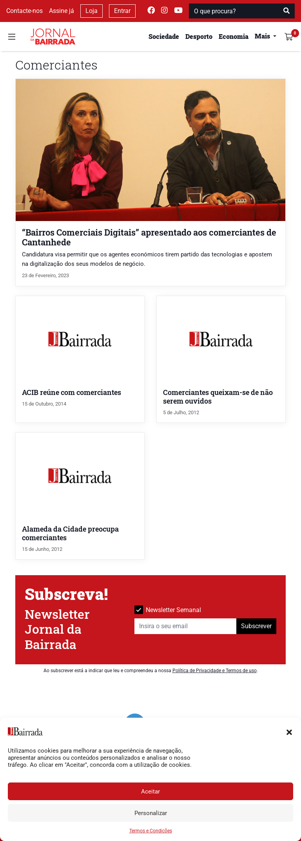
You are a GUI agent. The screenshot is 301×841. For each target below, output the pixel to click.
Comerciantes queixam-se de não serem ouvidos (218, 397)
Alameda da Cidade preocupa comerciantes (70, 533)
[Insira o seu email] (185, 626)
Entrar (122, 11)
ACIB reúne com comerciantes (71, 392)
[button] (289, 731)
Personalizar (150, 813)
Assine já (61, 11)
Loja (91, 11)
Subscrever (256, 626)
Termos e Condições (150, 831)
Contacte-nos (24, 11)
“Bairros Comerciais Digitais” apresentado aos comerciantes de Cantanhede (149, 237)
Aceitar (150, 791)
